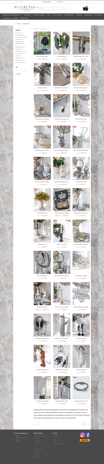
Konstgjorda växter (69, 15)
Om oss (16, 1)
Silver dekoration (98, 15)
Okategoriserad (19, 58)
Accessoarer (15, 18)
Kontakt (21, 1)
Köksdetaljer (79, 15)
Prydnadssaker (27, 15)
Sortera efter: (36, 28)
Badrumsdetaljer (88, 15)
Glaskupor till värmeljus (39, 15)
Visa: (85, 28)
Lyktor (48, 15)
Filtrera (18, 74)
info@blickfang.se (19, 441)
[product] (42, 43)
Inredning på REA (24, 18)
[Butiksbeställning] (44, 29)
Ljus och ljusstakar (57, 15)
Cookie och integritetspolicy (59, 443)
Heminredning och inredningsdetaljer (12, 15)
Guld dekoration (7, 18)
